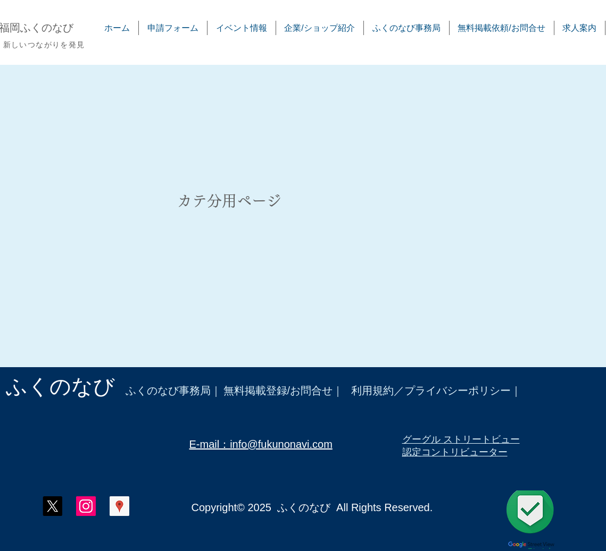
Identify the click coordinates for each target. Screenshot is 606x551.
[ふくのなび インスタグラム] (86, 506)
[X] (52, 506)
